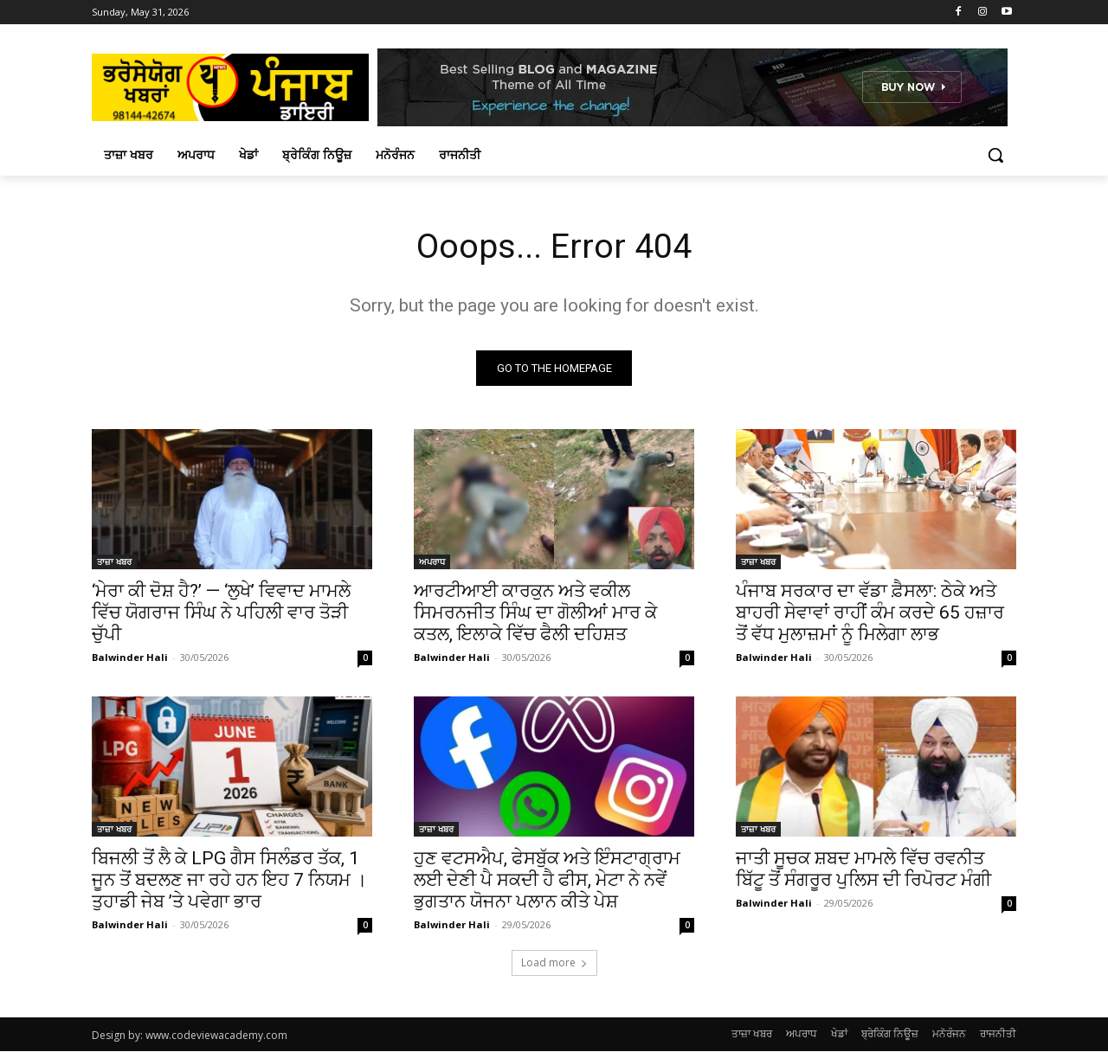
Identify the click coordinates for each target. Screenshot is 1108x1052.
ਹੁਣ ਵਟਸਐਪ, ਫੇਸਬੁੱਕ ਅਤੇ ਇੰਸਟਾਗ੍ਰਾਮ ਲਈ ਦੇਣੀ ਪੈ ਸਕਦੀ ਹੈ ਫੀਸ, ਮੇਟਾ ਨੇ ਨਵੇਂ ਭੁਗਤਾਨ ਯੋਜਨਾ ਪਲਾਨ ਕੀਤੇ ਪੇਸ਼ (547, 881)
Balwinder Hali (130, 657)
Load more (554, 963)
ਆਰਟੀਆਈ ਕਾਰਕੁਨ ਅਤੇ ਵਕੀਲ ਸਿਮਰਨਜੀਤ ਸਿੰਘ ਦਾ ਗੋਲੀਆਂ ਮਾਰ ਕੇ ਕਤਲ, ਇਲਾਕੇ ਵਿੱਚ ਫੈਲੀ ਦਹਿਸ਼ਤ (535, 613)
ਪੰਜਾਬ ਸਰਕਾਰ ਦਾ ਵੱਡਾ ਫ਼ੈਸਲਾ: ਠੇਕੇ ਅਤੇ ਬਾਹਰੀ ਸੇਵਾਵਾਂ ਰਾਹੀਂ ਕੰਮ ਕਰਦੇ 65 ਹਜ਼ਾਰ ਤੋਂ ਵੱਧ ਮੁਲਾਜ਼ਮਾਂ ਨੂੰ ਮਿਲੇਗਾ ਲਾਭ (870, 613)
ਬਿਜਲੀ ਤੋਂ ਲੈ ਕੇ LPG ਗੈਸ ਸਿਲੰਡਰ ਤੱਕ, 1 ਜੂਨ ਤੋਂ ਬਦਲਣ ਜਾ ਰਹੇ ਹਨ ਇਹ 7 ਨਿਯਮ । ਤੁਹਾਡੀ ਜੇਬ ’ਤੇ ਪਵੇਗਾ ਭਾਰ (229, 881)
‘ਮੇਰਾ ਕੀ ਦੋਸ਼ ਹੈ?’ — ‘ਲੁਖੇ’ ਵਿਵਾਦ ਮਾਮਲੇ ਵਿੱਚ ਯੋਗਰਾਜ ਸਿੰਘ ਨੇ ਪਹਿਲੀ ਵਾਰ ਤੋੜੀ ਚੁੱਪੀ (221, 613)
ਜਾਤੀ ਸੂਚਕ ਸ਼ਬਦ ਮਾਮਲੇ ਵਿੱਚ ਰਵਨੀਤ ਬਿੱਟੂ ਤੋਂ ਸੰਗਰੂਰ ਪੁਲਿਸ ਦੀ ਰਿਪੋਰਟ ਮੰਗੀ (863, 870)
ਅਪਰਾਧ (432, 562)
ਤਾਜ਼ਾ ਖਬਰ (114, 562)
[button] (995, 155)
